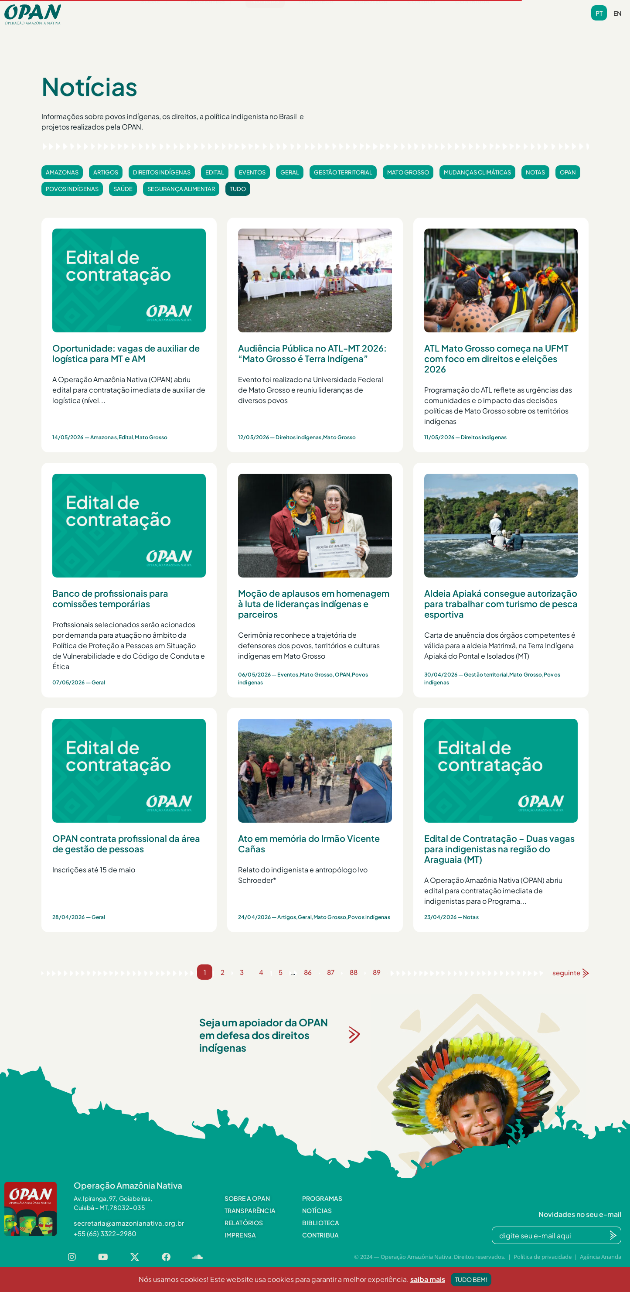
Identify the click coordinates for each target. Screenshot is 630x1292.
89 (377, 972)
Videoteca (370, 14)
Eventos (252, 172)
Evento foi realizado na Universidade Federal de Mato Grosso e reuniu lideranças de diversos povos (310, 390)
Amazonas (62, 172)
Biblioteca (316, 14)
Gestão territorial (343, 172)
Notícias (265, 14)
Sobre (153, 14)
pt (599, 13)
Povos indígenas (72, 188)
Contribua (472, 14)
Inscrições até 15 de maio (93, 869)
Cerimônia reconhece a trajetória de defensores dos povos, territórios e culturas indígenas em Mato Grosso (309, 645)
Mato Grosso (408, 172)
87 (330, 972)
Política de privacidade (543, 1257)
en (617, 13)
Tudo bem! (471, 1279)
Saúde (123, 188)
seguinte (566, 972)
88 (354, 972)
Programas (209, 14)
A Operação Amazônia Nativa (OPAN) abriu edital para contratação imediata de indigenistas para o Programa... (493, 890)
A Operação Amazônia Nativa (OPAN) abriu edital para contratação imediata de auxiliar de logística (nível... (128, 390)
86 (308, 972)
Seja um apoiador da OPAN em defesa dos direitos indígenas (263, 1035)
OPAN (568, 172)
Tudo (238, 188)
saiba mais (427, 1279)
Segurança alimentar (181, 188)
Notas (535, 172)
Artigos (105, 172)
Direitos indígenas (162, 172)
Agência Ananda (600, 1257)
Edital (214, 172)
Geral (289, 172)
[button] (154, 14)
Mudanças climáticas (477, 172)
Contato (421, 14)
